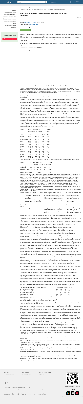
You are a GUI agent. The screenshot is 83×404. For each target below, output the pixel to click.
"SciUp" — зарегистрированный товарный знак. (23, 394)
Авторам (24, 376)
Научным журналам (26, 374)
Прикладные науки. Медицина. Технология (39, 7)
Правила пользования (9, 376)
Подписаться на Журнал (9, 38)
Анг (80, 17)
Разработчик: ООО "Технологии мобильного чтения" (17, 387)
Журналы (41, 374)
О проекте (6, 372)
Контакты (6, 378)
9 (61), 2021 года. (33, 24)
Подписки (53, 2)
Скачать (35, 30)
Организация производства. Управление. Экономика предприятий (48, 9)
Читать (25, 30)
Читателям (24, 378)
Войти (77, 1)
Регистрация (78, 2)
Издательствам (25, 372)
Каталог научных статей (45, 372)
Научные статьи (24, 7)
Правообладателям (9, 374)
